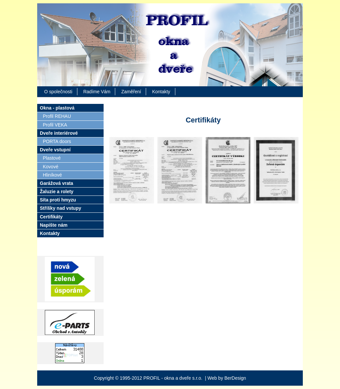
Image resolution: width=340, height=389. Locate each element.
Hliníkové (52, 175)
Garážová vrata (56, 183)
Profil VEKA (55, 124)
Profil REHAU (57, 116)
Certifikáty (51, 216)
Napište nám (53, 225)
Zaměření (131, 91)
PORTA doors (57, 141)
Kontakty (161, 91)
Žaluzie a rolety (56, 191)
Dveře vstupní (55, 149)
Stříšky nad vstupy (60, 208)
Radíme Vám (97, 91)
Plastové (52, 158)
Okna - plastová (57, 108)
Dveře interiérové (59, 133)
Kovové (50, 166)
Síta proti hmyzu (58, 199)
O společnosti (58, 91)
